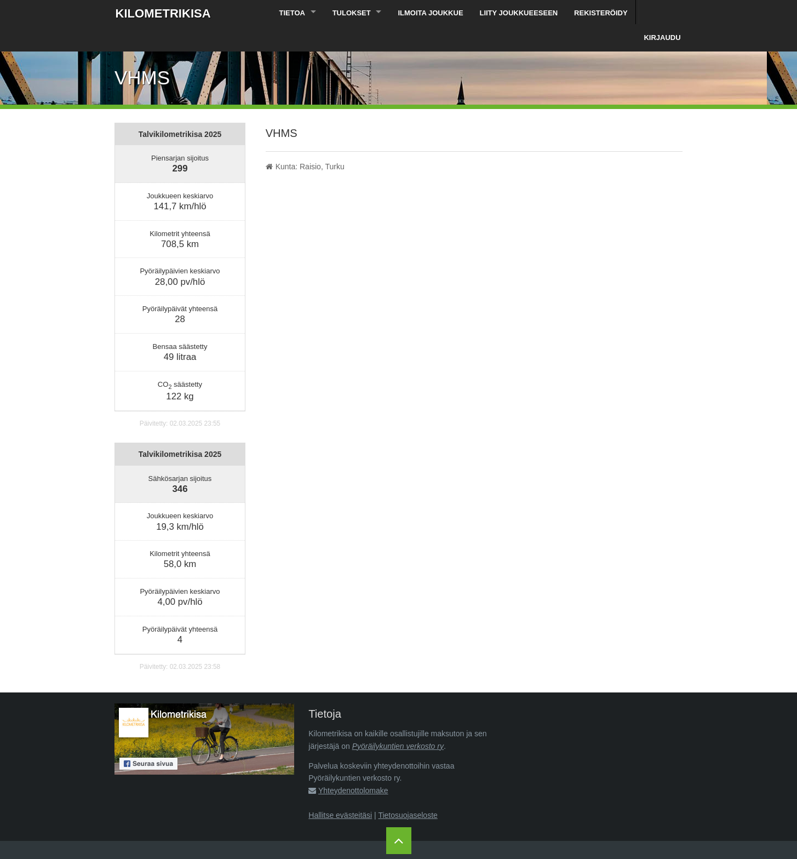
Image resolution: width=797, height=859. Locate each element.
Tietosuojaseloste (407, 791)
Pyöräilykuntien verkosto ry (398, 722)
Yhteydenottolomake (353, 766)
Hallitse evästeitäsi (340, 791)
